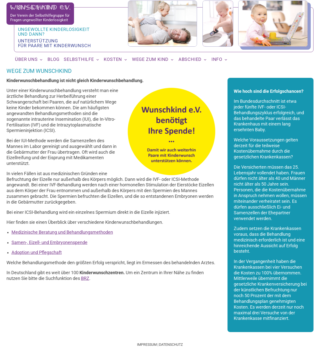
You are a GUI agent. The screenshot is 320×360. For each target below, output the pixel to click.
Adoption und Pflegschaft (37, 252)
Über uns (26, 59)
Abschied (190, 59)
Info (217, 59)
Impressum (147, 345)
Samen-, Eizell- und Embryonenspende (50, 242)
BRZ (85, 278)
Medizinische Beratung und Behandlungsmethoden (62, 232)
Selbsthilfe (79, 59)
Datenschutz (171, 345)
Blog (53, 59)
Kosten (113, 59)
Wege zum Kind (150, 59)
